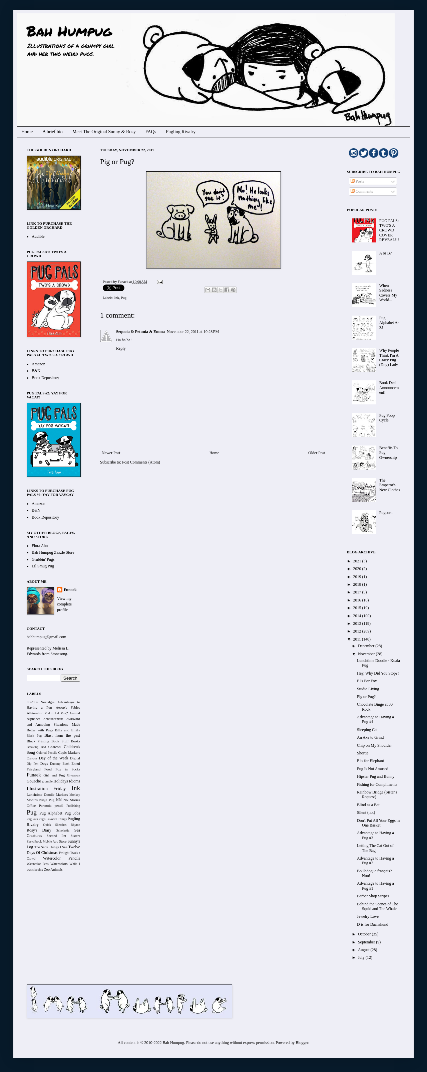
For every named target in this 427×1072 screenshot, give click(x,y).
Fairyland (33, 769)
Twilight (64, 853)
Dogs (44, 763)
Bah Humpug (69, 31)
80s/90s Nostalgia (40, 702)
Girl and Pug (54, 775)
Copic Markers (69, 752)
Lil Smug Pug (43, 566)
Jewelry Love (368, 916)
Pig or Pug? (366, 696)
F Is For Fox (367, 681)
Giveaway (73, 775)
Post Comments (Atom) (141, 462)
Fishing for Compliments (377, 784)
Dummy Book (59, 763)
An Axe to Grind (370, 737)
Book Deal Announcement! (389, 387)
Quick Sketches (54, 825)
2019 (357, 576)
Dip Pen (32, 763)
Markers (62, 794)
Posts (357, 181)
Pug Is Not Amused (372, 768)
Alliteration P (37, 713)
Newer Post (111, 453)
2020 (357, 568)
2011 (357, 639)
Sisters (75, 836)
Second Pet (56, 836)
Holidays (60, 781)
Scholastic (62, 830)
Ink (116, 298)
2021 (357, 561)
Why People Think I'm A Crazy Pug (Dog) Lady (389, 357)
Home (27, 131)
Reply (121, 348)
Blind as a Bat (368, 804)
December (366, 646)
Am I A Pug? (58, 713)
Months (32, 800)
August (364, 949)
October (365, 934)
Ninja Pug (46, 800)
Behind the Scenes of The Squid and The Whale (377, 906)
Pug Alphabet (50, 813)
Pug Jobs (72, 813)
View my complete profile (64, 604)
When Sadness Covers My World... (388, 292)
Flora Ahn (40, 545)
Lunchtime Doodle (40, 794)
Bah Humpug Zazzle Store (53, 552)
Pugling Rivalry (180, 131)
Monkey (74, 794)
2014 (357, 615)
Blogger (302, 1042)
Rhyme (75, 825)
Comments (362, 191)
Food (48, 769)
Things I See (58, 847)
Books (75, 741)
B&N (36, 370)
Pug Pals (32, 819)
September (367, 942)
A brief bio (52, 131)
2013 (357, 623)
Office (31, 805)
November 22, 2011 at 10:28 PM (193, 331)
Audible (38, 236)
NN (59, 799)
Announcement (53, 719)
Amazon (38, 364)
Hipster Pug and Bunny (375, 776)
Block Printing (38, 741)
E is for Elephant (370, 760)
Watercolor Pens (38, 864)
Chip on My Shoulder (374, 745)
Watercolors (59, 864)
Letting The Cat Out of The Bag (375, 848)
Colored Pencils (46, 752)
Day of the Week (53, 758)
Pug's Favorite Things (53, 819)
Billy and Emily (67, 730)
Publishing (73, 806)
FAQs (150, 131)
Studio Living (368, 689)
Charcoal (54, 747)
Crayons (32, 758)
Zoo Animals (53, 869)
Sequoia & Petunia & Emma (140, 331)
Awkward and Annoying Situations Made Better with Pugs (53, 724)
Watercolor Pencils (61, 858)
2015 (357, 607)
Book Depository (45, 377)
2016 (357, 600)
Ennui (75, 763)
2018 (357, 584)
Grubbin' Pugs (43, 559)
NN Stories (71, 800)
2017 (357, 592)
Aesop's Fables (68, 707)
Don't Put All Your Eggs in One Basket (378, 823)
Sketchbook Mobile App (42, 841)
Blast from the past (62, 735)
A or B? (385, 253)
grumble (47, 781)
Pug (123, 298)
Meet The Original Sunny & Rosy (104, 131)
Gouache (34, 781)
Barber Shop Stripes (373, 896)
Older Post (316, 453)
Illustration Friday (46, 788)
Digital (75, 758)
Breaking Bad (36, 747)
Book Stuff (60, 741)
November (367, 654)
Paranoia (45, 805)
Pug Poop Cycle (387, 417)
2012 (357, 631)
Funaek (123, 282)
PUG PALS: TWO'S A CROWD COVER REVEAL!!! (389, 230)
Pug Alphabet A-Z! (389, 323)
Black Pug (34, 735)
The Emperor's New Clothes (389, 485)
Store (63, 841)
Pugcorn (386, 512)
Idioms (74, 781)
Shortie (363, 753)
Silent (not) (366, 812)
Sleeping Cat (367, 729)
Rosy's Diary (39, 830)
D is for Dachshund (372, 924)
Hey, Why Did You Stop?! (378, 673)
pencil (58, 805)
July (362, 957)
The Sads (41, 847)
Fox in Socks (67, 769)
